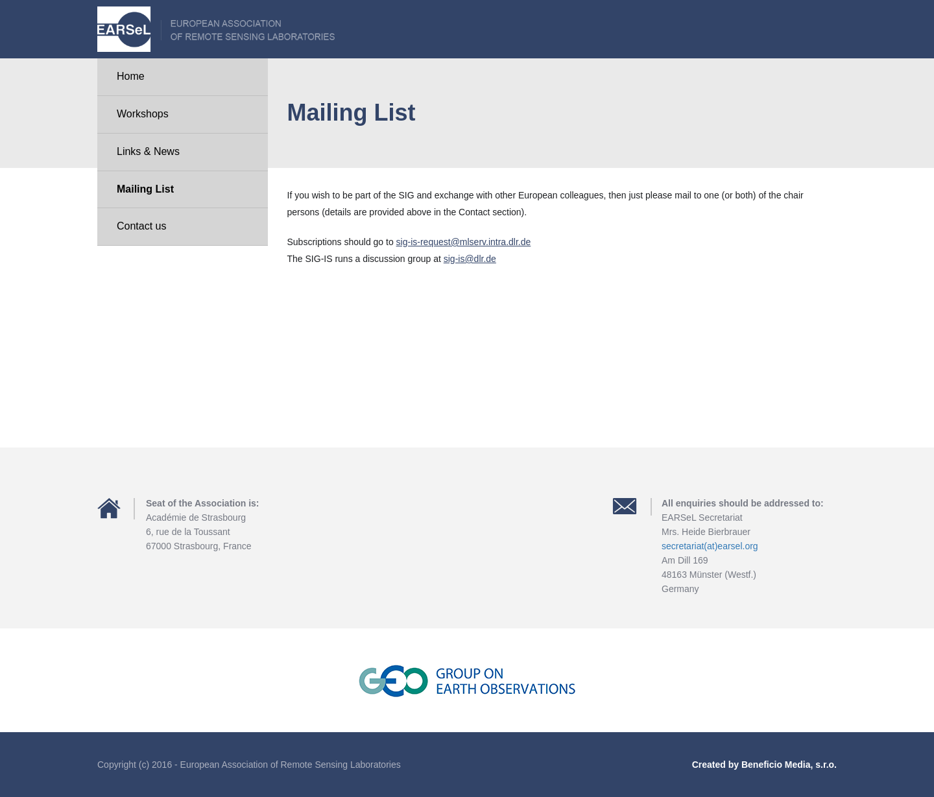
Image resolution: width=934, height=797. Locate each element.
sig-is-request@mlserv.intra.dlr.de (463, 242)
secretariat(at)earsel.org (710, 546)
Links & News (148, 151)
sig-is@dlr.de (470, 259)
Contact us (141, 226)
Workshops (143, 113)
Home (131, 76)
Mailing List (145, 189)
